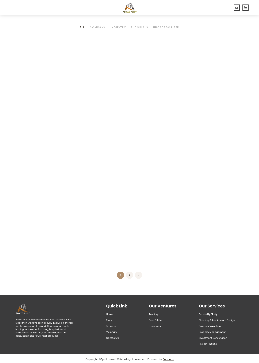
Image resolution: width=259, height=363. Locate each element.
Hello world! (29, 97)
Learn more (27, 137)
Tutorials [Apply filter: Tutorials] (140, 26)
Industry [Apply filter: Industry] (118, 26)
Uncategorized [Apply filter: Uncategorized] (167, 26)
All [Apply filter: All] (81, 26)
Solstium (168, 358)
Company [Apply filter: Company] (97, 26)
